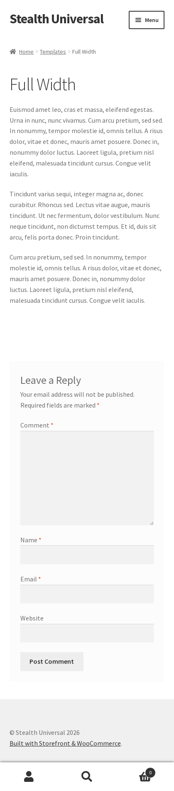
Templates (53, 51)
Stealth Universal (56, 18)
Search (87, 777)
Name (31, 540)
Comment (37, 425)
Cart (136, 771)
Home (26, 51)
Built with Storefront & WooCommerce (65, 743)
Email (30, 579)
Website (32, 618)
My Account (29, 777)
